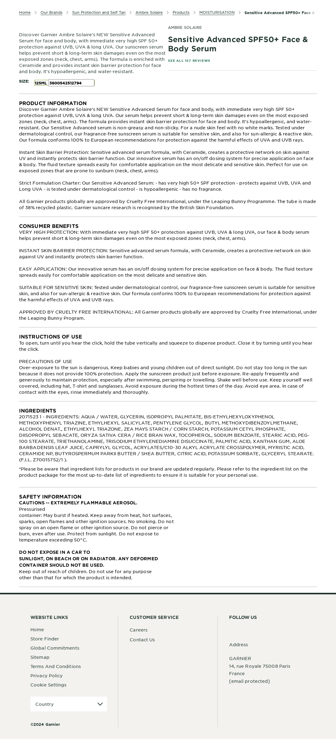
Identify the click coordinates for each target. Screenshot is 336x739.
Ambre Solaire (185, 27)
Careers (138, 629)
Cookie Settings (48, 684)
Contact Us (142, 639)
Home (37, 629)
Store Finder (44, 638)
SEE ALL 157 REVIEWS (189, 60)
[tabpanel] (168, 155)
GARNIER (240, 658)
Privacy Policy (46, 675)
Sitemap (39, 657)
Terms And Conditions (55, 666)
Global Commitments (54, 648)
